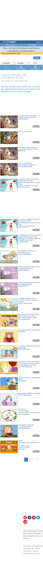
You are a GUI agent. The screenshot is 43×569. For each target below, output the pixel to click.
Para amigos (5, 89)
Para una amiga (34, 86)
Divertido (14, 89)
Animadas (20, 63)
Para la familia (28, 89)
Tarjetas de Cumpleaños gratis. (11, 53)
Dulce (20, 89)
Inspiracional (6, 92)
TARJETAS (32, 45)
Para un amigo (22, 86)
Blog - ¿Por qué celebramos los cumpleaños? (21, 48)
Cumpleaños (6, 63)
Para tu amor (16, 92)
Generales (4, 86)
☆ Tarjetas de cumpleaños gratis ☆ (21, 51)
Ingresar (38, 42)
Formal (37, 89)
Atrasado (12, 86)
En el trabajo (26, 92)
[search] (17, 58)
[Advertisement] (20, 20)
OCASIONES (10, 45)
